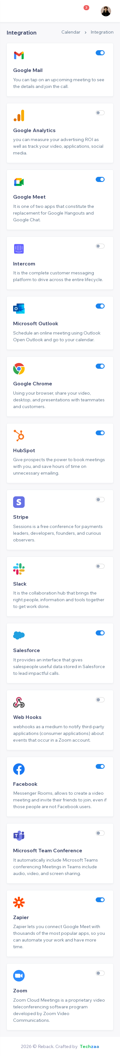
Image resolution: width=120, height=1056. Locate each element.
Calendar (70, 32)
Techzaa (89, 1046)
